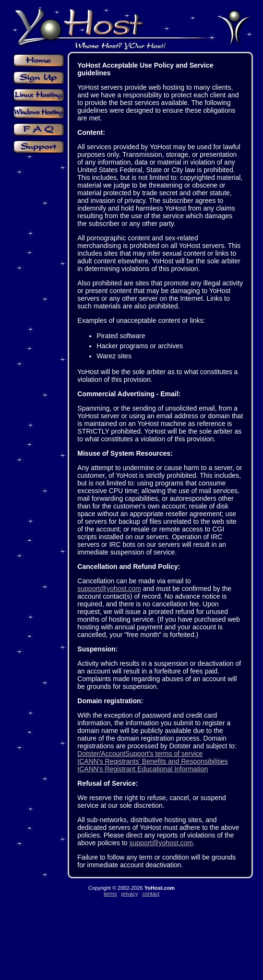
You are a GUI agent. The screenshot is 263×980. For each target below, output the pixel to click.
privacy (129, 894)
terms (110, 894)
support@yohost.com (109, 588)
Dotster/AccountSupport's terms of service (140, 753)
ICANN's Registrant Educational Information (142, 769)
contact (151, 894)
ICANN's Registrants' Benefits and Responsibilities (152, 761)
